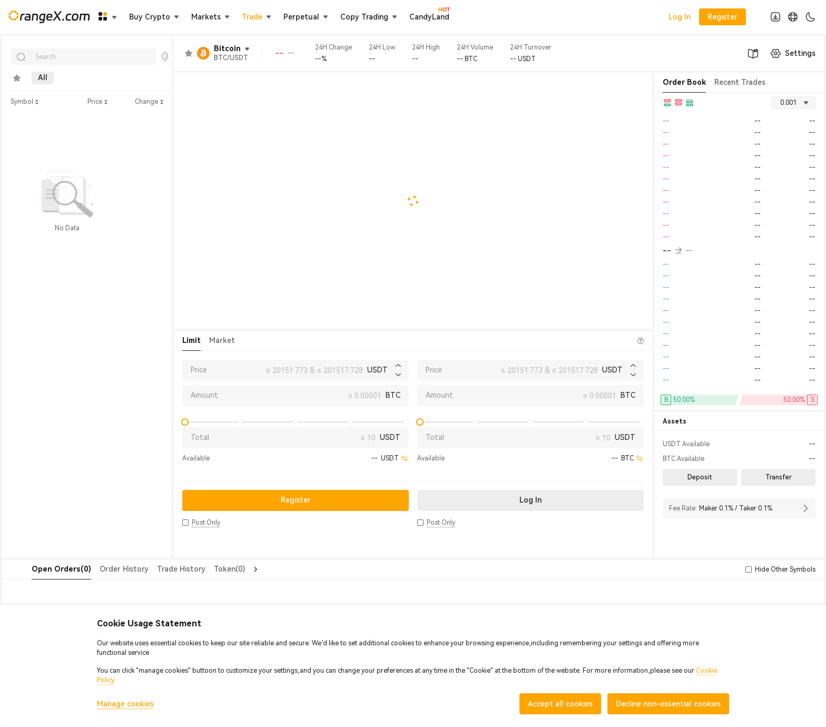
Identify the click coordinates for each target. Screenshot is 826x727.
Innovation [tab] (119, 78)
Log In (679, 17)
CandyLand (429, 16)
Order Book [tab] (684, 82)
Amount (204, 395)
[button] (185, 522)
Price (199, 370)
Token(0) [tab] (208, 569)
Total (200, 437)
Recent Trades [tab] (739, 82)
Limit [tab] (191, 340)
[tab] (17, 78)
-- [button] (672, 250)
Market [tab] (222, 340)
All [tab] (43, 78)
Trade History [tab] (160, 569)
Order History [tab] (102, 569)
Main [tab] (74, 78)
